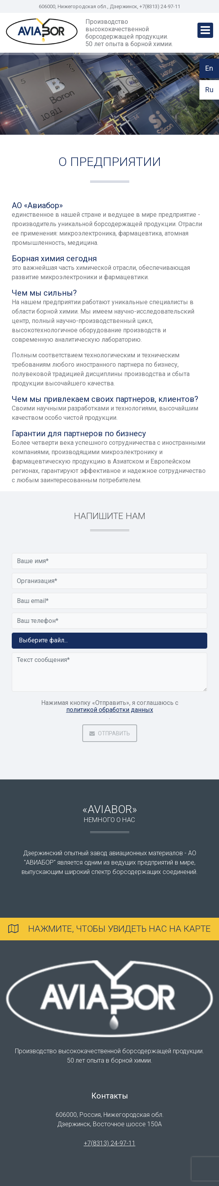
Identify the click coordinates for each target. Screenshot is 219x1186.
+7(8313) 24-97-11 (110, 1143)
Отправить (109, 733)
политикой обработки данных (109, 709)
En (209, 68)
